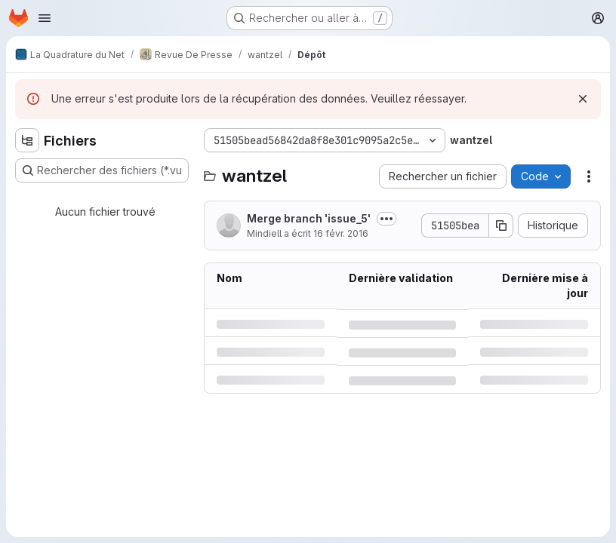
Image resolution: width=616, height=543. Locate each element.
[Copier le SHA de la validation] (501, 225)
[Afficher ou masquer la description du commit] (386, 218)
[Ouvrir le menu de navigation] (44, 18)
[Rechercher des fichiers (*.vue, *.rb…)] (102, 170)
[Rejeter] (583, 99)
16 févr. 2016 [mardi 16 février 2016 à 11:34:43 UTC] (340, 233)
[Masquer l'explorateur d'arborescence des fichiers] (27, 140)
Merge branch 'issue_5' (309, 218)
